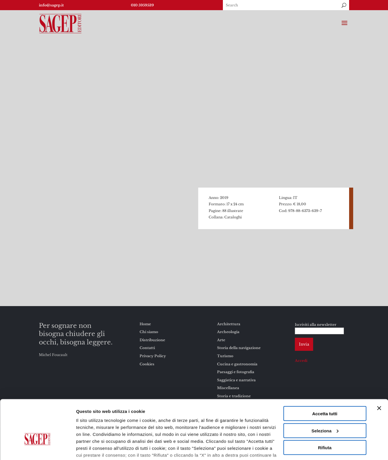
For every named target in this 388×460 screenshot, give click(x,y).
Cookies (194, 433)
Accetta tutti (325, 377)
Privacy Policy (153, 356)
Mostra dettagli (91, 448)
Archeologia (228, 332)
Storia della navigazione (239, 348)
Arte (221, 340)
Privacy (216, 433)
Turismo (225, 356)
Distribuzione (152, 340)
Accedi (301, 360)
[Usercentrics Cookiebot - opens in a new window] (37, 448)
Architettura (228, 324)
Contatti (147, 348)
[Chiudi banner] (379, 372)
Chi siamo (149, 332)
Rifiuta (325, 411)
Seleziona (324, 394)
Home (145, 324)
